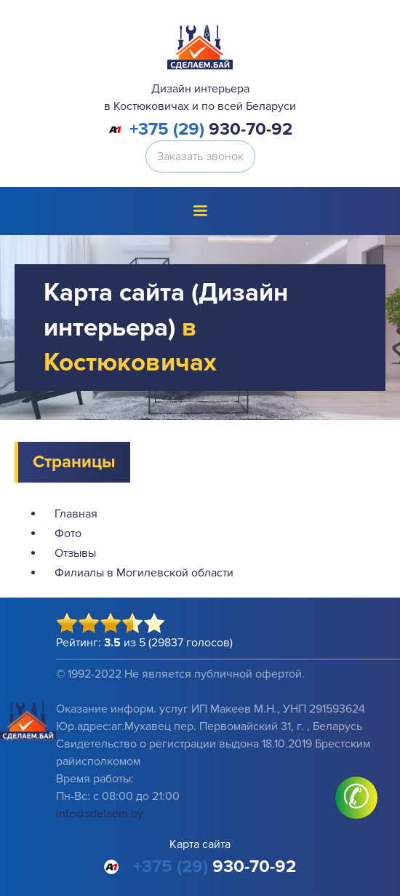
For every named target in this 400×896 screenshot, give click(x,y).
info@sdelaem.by (99, 813)
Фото (68, 533)
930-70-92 (210, 129)
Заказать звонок (200, 156)
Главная (76, 514)
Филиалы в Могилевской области (144, 573)
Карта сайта (200, 844)
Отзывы (75, 553)
